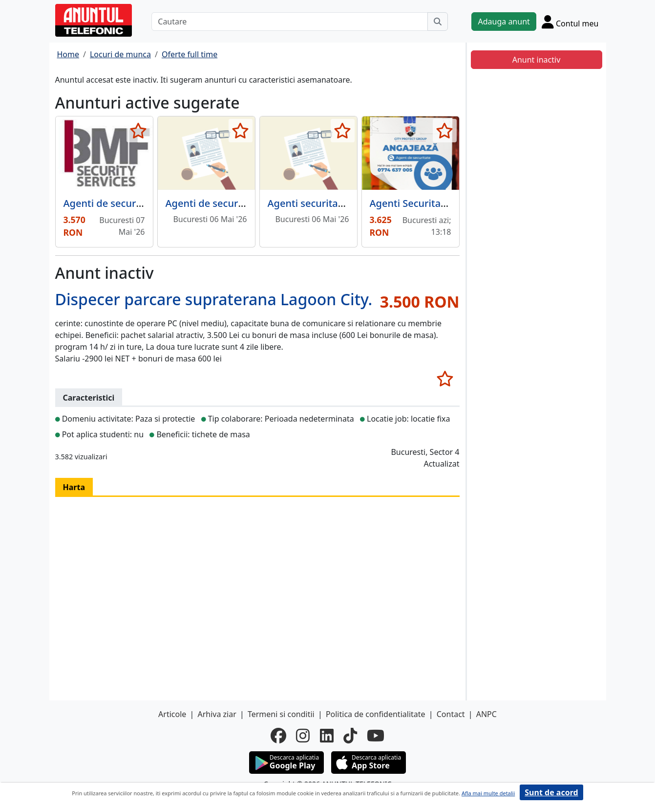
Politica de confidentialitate (375, 714)
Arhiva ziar (216, 714)
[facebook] (278, 735)
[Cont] (570, 21)
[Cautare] (289, 21)
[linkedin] (327, 735)
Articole (172, 714)
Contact (451, 714)
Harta (74, 487)
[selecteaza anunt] (138, 130)
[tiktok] (350, 735)
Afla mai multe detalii (488, 793)
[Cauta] (437, 21)
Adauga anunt (503, 21)
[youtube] (375, 735)
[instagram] (303, 735)
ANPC (486, 714)
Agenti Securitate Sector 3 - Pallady (451, 203)
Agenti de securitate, (214, 203)
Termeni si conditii (281, 714)
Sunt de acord (551, 792)
